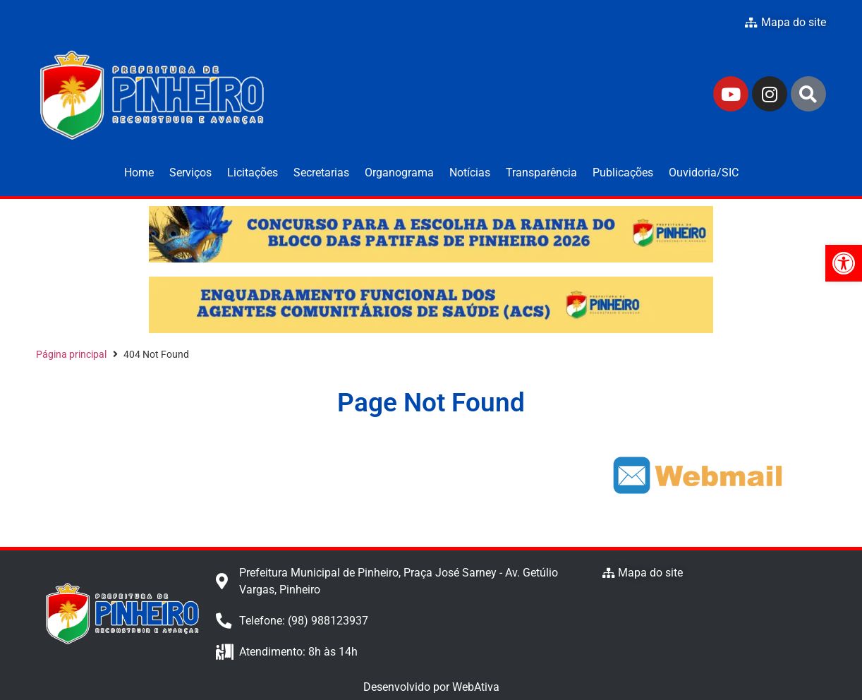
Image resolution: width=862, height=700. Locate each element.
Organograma (399, 172)
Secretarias (321, 172)
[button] (843, 263)
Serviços (190, 172)
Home (139, 172)
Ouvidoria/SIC (704, 172)
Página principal (71, 354)
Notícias (469, 172)
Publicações (623, 172)
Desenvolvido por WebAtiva (431, 687)
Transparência (541, 172)
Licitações (252, 172)
